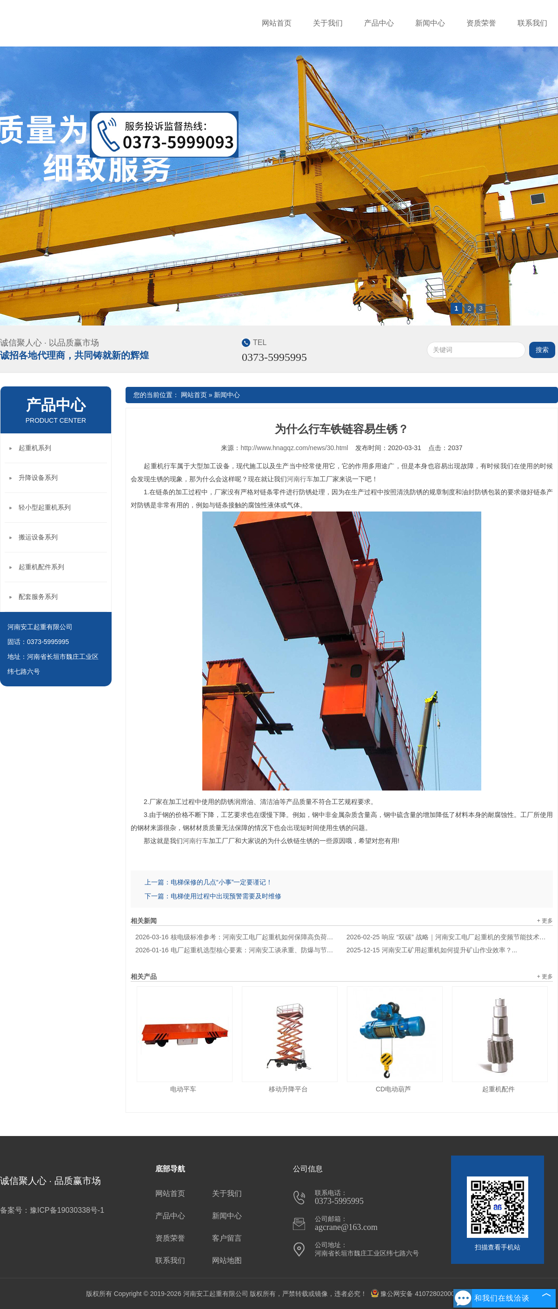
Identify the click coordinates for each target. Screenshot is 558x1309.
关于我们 (328, 23)
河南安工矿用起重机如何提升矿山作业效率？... (431, 950)
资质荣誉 (481, 23)
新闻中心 (430, 23)
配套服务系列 (38, 596)
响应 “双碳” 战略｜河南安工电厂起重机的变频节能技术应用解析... (447, 937)
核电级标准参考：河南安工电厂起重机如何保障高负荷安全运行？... (236, 937)
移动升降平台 (288, 1089)
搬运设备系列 (38, 537)
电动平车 (183, 1089)
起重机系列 (35, 448)
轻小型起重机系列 (45, 507)
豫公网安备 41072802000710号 (421, 1293)
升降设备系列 (38, 477)
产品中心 (379, 23)
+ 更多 (545, 920)
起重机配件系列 (41, 567)
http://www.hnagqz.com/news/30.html (294, 448)
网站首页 (277, 23)
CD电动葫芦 (393, 1089)
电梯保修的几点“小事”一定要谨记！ (221, 882)
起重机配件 (498, 1089)
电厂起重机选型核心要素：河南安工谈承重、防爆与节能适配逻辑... (236, 950)
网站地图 (227, 1260)
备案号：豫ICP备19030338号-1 (52, 1210)
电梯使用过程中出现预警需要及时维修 (226, 896)
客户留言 (227, 1238)
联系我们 (532, 23)
